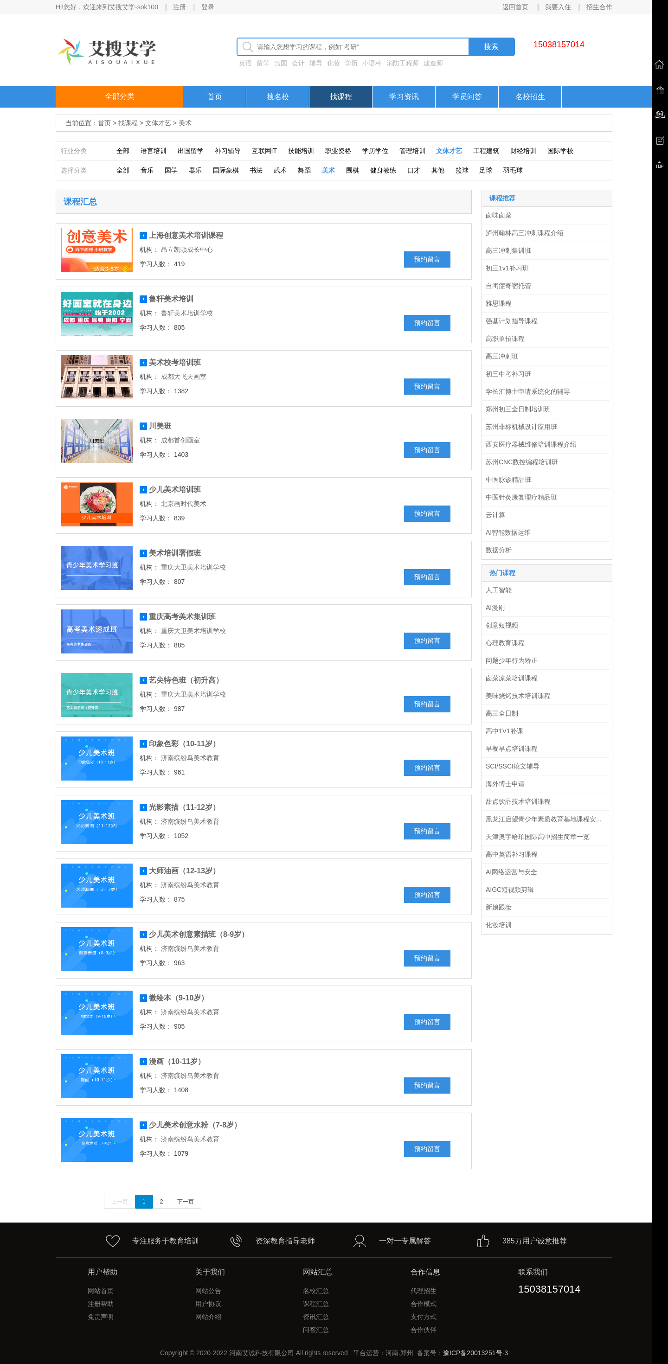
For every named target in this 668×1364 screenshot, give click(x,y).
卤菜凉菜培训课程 (512, 678)
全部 (122, 150)
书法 (256, 170)
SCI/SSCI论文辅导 (513, 766)
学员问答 (467, 97)
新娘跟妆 (499, 907)
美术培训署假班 (175, 553)
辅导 (315, 63)
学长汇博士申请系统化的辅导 (528, 391)
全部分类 (120, 96)
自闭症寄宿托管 (508, 285)
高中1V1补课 (504, 731)
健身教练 (383, 170)
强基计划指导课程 (512, 321)
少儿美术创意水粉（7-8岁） (195, 1125)
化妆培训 (499, 925)
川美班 (160, 426)
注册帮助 (101, 1303)
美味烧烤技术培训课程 (518, 695)
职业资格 (338, 150)
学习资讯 (404, 97)
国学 (171, 170)
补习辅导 (228, 150)
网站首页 (101, 1290)
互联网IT (264, 150)
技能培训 (301, 150)
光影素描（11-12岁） (184, 807)
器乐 (195, 170)
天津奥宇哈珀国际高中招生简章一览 (538, 836)
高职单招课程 (505, 338)
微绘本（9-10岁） (178, 998)
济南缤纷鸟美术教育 (190, 758)
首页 (214, 97)
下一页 (185, 1201)
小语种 (372, 63)
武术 (280, 170)
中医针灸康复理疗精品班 (521, 497)
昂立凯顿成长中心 (187, 249)
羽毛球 (513, 170)
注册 (179, 7)
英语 (245, 63)
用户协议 (208, 1303)
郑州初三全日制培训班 (518, 409)
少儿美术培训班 (175, 489)
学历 (351, 63)
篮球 (462, 170)
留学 (263, 63)
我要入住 (558, 7)
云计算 (495, 515)
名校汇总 (316, 1290)
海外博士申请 (505, 784)
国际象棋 (226, 170)
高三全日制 (502, 713)
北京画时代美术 (183, 503)
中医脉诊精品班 (508, 479)
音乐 (147, 170)
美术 (185, 123)
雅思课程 (499, 303)
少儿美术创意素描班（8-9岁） (199, 934)
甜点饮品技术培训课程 (518, 801)
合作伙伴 (424, 1329)
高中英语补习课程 (512, 854)
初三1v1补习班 (507, 268)
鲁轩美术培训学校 (187, 313)
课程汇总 (316, 1303)
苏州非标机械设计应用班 (521, 426)
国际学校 (560, 150)
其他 (437, 170)
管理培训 (412, 150)
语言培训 (154, 150)
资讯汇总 (316, 1316)
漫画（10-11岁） (177, 1061)
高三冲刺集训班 (508, 250)
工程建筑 (486, 150)
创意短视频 (502, 625)
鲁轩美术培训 (171, 299)
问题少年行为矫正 (512, 660)
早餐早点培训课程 (512, 748)
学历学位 (375, 150)
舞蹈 (304, 170)
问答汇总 (316, 1329)
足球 (485, 170)
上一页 (119, 1201)
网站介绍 (208, 1316)
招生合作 (599, 7)
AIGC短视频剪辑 (510, 889)
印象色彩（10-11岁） (184, 744)
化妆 (333, 63)
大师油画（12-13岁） (184, 871)
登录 (207, 7)
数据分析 (499, 550)
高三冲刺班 (502, 356)
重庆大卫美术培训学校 (193, 567)
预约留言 (427, 259)
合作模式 (424, 1303)
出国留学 (191, 150)
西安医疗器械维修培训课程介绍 (531, 444)
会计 (298, 63)
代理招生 (424, 1290)
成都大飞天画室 (183, 376)
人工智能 (499, 590)
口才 (413, 170)
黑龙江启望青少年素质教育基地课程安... (544, 819)
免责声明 (101, 1316)
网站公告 (208, 1290)
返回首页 (516, 7)
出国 (280, 63)
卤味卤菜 (499, 215)
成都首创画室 (180, 440)
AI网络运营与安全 (511, 872)
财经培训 (523, 150)
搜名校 (278, 97)
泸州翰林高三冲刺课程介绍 (525, 233)
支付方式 (424, 1316)
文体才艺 (158, 123)
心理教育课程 (505, 643)
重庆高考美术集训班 (182, 617)
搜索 (491, 47)
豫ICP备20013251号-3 (475, 1353)
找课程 (341, 97)
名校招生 (530, 97)
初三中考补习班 (508, 374)
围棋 (352, 170)
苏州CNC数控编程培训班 (522, 462)
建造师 (433, 63)
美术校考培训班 (175, 362)
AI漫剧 (495, 607)
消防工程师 (402, 63)
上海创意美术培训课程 (186, 235)
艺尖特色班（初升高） (186, 680)
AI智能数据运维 (508, 532)
